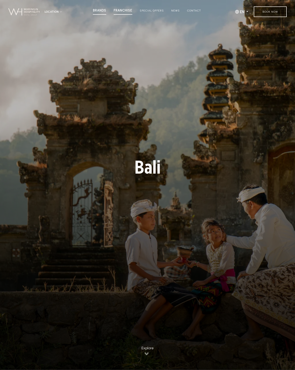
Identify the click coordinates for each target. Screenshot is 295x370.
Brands (99, 10)
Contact (194, 10)
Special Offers (152, 10)
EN (240, 12)
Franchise (123, 10)
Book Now (270, 11)
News (175, 10)
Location (53, 12)
